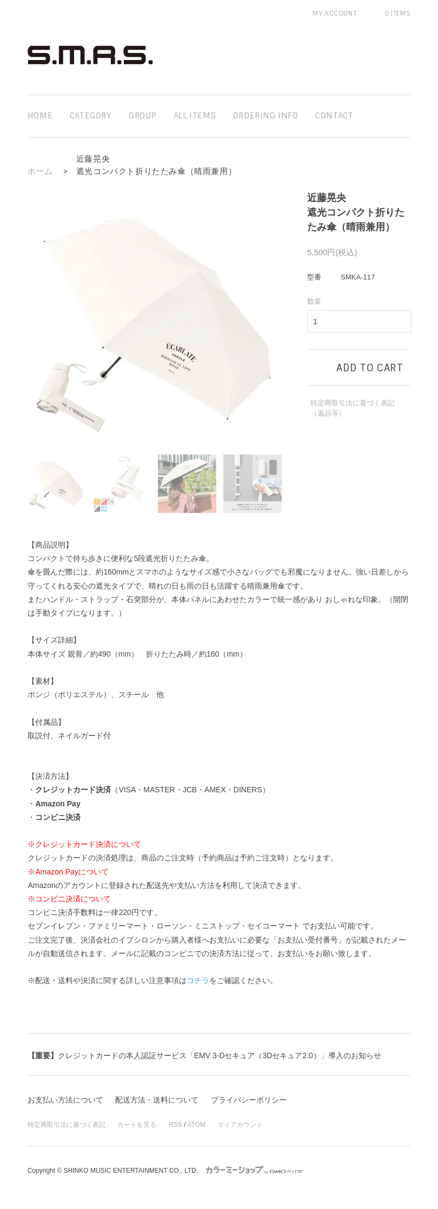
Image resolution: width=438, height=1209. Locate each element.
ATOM (196, 1124)
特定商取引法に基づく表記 (66, 1124)
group (142, 115)
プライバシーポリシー (249, 1100)
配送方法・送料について (156, 1100)
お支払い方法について (65, 1100)
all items (195, 115)
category (91, 115)
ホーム (40, 171)
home (40, 115)
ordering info (265, 115)
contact (334, 115)
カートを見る (136, 1124)
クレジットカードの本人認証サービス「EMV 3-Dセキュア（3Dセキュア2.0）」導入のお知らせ (204, 1055)
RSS (175, 1124)
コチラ (198, 980)
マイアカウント (240, 1124)
